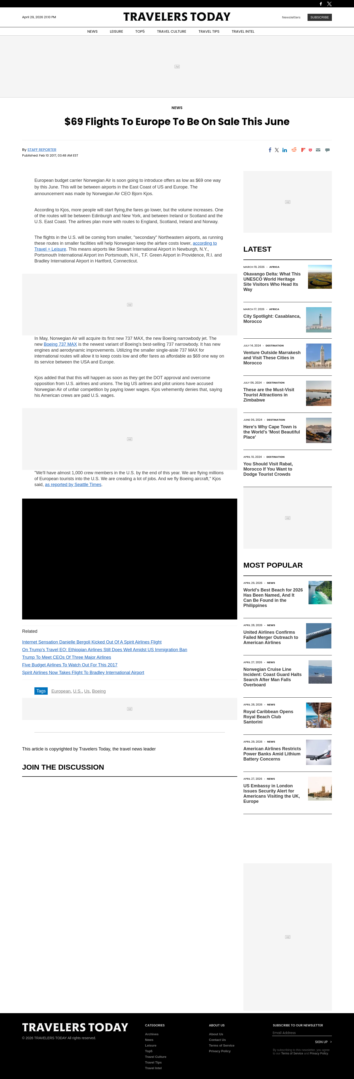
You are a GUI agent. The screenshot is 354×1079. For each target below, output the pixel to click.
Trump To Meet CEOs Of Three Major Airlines (66, 657)
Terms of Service (222, 1045)
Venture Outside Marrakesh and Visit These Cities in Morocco (272, 357)
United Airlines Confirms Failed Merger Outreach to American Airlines (270, 637)
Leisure (150, 1045)
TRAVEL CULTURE (171, 31)
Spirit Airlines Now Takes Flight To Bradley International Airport (83, 672)
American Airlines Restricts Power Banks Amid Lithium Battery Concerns (272, 754)
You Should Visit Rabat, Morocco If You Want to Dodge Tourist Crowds (268, 469)
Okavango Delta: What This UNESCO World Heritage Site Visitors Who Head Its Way (272, 282)
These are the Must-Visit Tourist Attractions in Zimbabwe (268, 395)
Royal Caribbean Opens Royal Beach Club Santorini (268, 716)
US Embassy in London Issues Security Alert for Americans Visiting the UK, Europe (271, 793)
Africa (274, 267)
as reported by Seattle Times (73, 484)
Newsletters (291, 17)
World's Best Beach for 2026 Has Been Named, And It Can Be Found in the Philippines (273, 598)
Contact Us (217, 1040)
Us (86, 691)
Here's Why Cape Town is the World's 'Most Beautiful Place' (271, 432)
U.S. (77, 691)
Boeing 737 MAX (60, 344)
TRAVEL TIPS (209, 31)
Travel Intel (153, 1068)
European (61, 691)
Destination (275, 345)
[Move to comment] (327, 149)
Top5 (148, 1051)
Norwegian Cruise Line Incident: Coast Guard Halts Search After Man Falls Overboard (272, 677)
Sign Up (321, 1042)
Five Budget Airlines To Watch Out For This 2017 (70, 664)
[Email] (318, 149)
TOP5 (140, 31)
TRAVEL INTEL (243, 31)
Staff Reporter (42, 149)
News (177, 107)
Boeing (99, 691)
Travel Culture (155, 1057)
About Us (216, 1034)
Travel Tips (153, 1062)
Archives (152, 1034)
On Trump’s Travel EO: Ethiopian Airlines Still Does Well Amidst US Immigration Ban (104, 649)
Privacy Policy (220, 1051)
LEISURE (116, 31)
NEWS (92, 31)
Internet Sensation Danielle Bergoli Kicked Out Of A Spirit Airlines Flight (92, 642)
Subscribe (319, 17)
